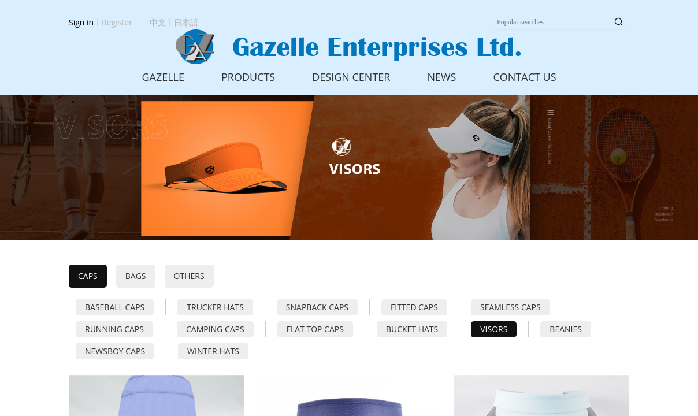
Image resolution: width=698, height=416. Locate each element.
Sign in (81, 22)
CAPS (88, 275)
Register (117, 22)
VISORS (493, 329)
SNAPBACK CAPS (317, 307)
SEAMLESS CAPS (510, 307)
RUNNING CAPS (114, 329)
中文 (158, 22)
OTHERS (189, 275)
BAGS (135, 275)
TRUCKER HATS (215, 307)
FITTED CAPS (414, 307)
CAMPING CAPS (215, 329)
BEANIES (566, 329)
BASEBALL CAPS (114, 307)
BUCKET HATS (412, 329)
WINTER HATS (213, 351)
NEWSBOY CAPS (115, 351)
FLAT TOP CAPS (315, 329)
